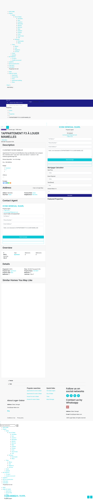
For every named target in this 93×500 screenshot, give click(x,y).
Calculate (69, 195)
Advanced (35, 101)
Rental (11, 380)
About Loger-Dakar (16, 400)
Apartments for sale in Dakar (34, 393)
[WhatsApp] (8, 183)
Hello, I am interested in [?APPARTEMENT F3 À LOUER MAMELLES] (23, 230)
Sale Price (50, 170)
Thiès (47, 396)
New (12, 272)
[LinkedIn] (7, 183)
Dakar (34, 193)
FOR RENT (35, 271)
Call (23, 242)
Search (42, 101)
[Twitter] (5, 183)
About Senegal (50, 399)
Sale (11, 384)
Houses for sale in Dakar (33, 399)
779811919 (7, 210)
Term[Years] (51, 182)
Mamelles (4, 140)
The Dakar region (50, 390)
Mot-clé (8, 100)
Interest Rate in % (52, 188)
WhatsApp (23, 239)
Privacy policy (20, 417)
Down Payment (51, 176)
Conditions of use (11, 417)
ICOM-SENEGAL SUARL (13, 206)
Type (30, 101)
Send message (23, 237)
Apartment (17, 254)
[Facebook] (3, 183)
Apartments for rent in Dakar (34, 390)
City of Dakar (49, 393)
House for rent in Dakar (33, 396)
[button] (46, 380)
